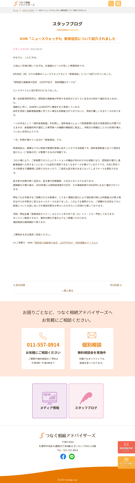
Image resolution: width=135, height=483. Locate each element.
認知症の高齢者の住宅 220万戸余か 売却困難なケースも (65, 242)
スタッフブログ (28, 10)
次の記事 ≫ (116, 284)
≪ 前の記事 (19, 284)
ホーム (15, 10)
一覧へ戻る (67, 290)
